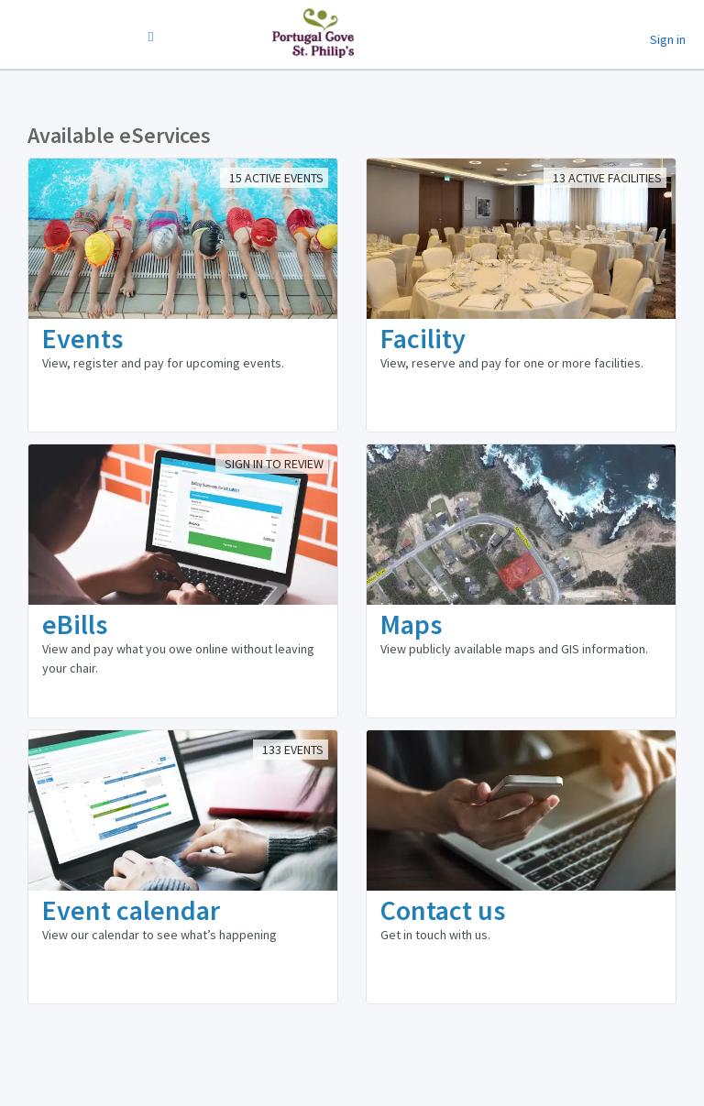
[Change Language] (151, 37)
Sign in (668, 39)
